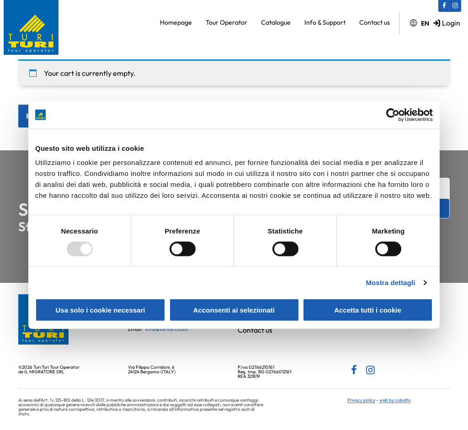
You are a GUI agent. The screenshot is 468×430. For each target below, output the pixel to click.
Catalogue (276, 22)
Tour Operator (226, 22)
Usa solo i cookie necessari (100, 310)
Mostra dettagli (390, 282)
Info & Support (325, 22)
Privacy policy (361, 400)
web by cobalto (395, 400)
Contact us (374, 22)
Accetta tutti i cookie (367, 310)
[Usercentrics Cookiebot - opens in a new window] (393, 115)
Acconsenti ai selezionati (234, 310)
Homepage (176, 22)
